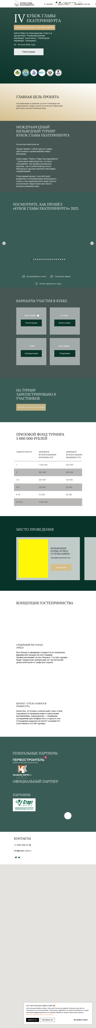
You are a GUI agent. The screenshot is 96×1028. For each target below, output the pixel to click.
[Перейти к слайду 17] (64, 259)
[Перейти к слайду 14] (58, 259)
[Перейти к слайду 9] (48, 259)
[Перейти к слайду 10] (50, 259)
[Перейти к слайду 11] (52, 259)
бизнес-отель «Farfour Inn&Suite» (31, 707)
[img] (40, 626)
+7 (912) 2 (18, 845)
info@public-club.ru (22, 851)
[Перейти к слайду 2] (33, 259)
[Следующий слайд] (92, 243)
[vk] (19, 857)
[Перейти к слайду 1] (31, 259)
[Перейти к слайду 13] (56, 259)
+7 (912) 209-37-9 (68, 3)
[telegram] (15, 857)
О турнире (48, 4)
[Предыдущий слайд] (4, 243)
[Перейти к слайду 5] (39, 259)
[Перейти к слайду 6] (41, 259)
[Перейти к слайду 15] (60, 259)
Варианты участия (82, 4)
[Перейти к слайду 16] (62, 259)
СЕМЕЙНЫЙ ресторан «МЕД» (29, 647)
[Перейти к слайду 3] (35, 259)
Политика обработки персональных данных (40, 1014)
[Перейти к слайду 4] (37, 259)
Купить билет (63, 4)
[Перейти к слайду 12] (54, 259)
